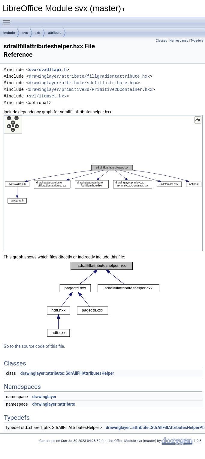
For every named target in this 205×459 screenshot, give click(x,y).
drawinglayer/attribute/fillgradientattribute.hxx (89, 76)
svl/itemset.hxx (48, 96)
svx (25, 32)
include (9, 32)
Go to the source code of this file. (34, 346)
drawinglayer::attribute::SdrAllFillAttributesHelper (67, 373)
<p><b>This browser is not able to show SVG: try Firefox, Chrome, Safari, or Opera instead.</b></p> (103, 183)
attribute (54, 32)
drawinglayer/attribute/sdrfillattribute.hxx (83, 83)
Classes (161, 41)
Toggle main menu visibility (8, 20)
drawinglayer (44, 396)
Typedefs (196, 41)
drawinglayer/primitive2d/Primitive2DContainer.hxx (90, 89)
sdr (38, 32)
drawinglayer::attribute (53, 404)
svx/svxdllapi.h (48, 70)
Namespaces (178, 41)
